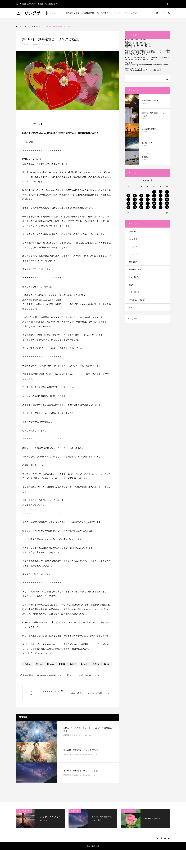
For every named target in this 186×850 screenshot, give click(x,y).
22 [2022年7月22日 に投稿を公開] (154, 203)
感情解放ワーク (135, 269)
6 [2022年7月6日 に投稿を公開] (141, 196)
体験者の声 (36, 44)
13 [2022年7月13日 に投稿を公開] (141, 199)
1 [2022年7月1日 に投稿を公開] (154, 192)
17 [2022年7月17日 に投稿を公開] (167, 199)
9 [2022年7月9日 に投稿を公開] (160, 196)
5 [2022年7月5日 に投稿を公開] (134, 196)
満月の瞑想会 (134, 292)
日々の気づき (134, 277)
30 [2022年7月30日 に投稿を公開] (161, 207)
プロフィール (55, 13)
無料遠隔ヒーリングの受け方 (97, 13)
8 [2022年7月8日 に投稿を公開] (154, 196)
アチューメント (135, 247)
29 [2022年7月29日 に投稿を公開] (154, 207)
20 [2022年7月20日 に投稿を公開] (141, 203)
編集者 (31, 675)
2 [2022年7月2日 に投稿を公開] (160, 192)
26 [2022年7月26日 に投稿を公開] (135, 207)
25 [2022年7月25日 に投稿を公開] (128, 207)
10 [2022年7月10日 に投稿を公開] (167, 196)
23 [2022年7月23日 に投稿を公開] (161, 203)
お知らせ (132, 231)
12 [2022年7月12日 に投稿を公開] (135, 199)
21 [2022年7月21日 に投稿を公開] (148, 203)
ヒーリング (133, 254)
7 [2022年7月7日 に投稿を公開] (147, 196)
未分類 (131, 285)
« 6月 (127, 213)
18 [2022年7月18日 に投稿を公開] (128, 203)
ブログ (117, 13)
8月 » (168, 213)
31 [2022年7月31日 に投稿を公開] (167, 207)
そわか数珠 (133, 239)
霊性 (130, 307)
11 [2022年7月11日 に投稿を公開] (128, 199)
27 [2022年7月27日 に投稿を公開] (141, 207)
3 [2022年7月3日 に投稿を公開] (166, 192)
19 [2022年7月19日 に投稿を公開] (135, 203)
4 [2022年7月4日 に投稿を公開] (128, 196)
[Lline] (61, 664)
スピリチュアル (75, 675)
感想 (82, 675)
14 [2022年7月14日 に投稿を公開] (148, 199)
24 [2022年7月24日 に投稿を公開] (167, 203)
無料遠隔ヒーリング (49, 44)
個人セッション (73, 13)
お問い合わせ (130, 13)
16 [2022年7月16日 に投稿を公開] (161, 199)
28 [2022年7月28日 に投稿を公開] (148, 207)
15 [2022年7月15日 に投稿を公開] (154, 199)
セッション (78, 735)
